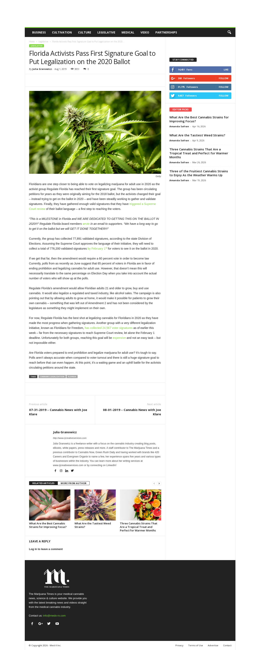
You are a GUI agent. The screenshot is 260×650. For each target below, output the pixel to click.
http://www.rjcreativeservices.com (70, 438)
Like (226, 69)
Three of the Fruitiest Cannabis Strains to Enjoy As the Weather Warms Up (198, 173)
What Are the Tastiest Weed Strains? (92, 525)
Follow (223, 78)
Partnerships (166, 32)
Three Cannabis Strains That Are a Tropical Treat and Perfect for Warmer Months (138, 526)
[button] (229, 32)
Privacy (179, 645)
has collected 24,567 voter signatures (109, 328)
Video (145, 32)
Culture (84, 32)
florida (72, 376)
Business (39, 32)
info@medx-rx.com (54, 615)
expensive (119, 337)
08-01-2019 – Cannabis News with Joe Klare (132, 412)
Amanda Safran (179, 126)
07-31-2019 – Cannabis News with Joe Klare (58, 412)
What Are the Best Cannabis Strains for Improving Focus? (48, 525)
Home (32, 41)
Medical (128, 32)
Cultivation (62, 32)
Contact (227, 645)
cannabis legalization (52, 376)
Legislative (106, 32)
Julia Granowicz (42, 68)
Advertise (213, 645)
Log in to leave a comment (46, 549)
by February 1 (97, 248)
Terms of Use (195, 645)
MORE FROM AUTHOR (73, 483)
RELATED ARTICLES (43, 483)
